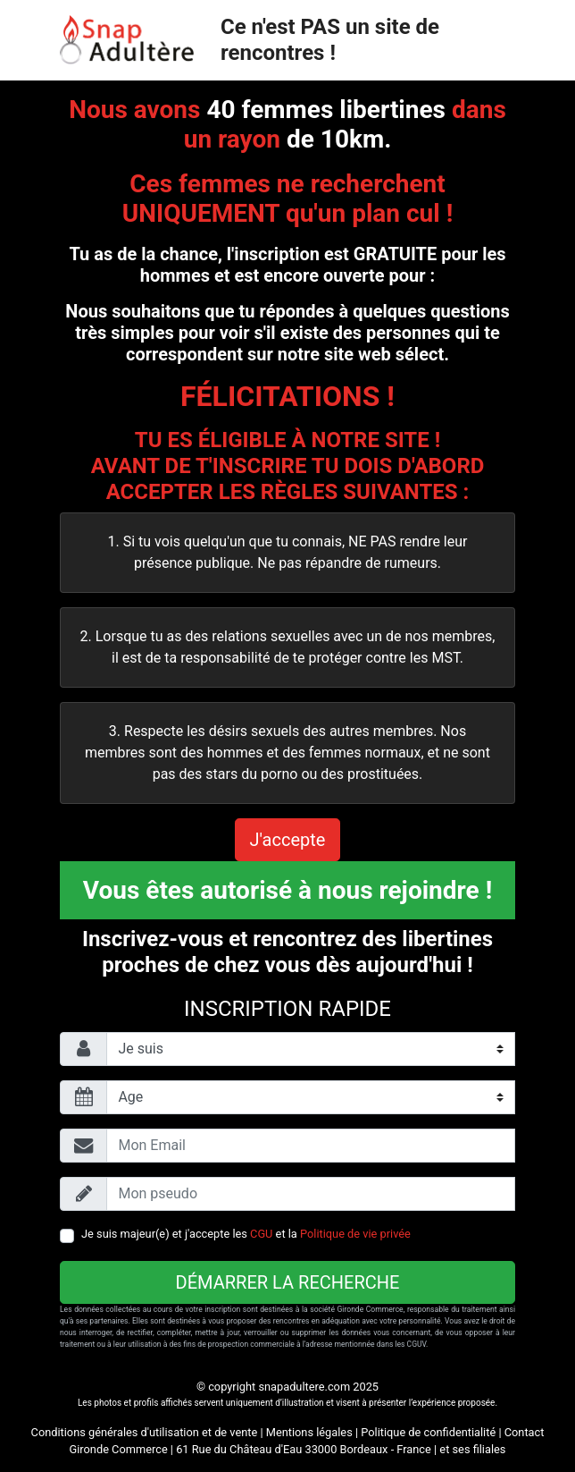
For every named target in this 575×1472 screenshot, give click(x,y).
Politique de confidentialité (428, 1432)
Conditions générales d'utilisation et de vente (144, 1432)
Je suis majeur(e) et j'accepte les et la (246, 1233)
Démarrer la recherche (288, 1282)
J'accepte (288, 839)
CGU (261, 1233)
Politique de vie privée (355, 1233)
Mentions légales (309, 1432)
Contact (524, 1432)
